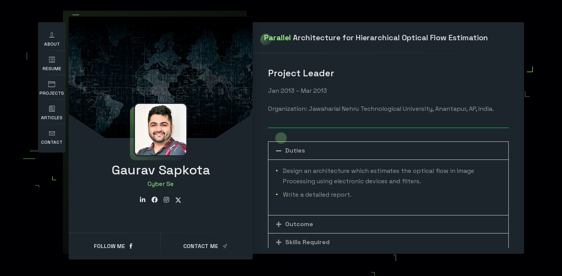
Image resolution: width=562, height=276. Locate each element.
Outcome (299, 224)
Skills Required (307, 242)
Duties (295, 150)
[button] (388, 150)
